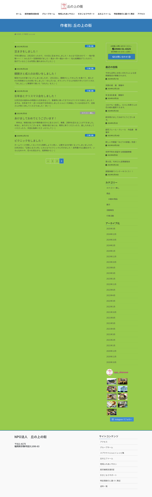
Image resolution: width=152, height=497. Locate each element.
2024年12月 (111, 234)
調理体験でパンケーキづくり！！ (119, 171)
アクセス (103, 426)
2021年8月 (110, 317)
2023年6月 (110, 267)
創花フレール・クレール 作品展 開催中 (121, 131)
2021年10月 (111, 312)
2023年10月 (111, 262)
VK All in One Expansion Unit (84, 490)
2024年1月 (110, 251)
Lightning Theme (65, 490)
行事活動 (90, 46)
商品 (108, 193)
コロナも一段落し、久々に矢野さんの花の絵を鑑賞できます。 (121, 106)
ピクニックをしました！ (29, 140)
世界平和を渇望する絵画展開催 (118, 151)
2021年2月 (110, 340)
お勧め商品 (113, 199)
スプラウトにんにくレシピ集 (112, 437)
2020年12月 (111, 351)
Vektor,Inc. (101, 490)
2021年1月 (110, 345)
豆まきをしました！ (26, 51)
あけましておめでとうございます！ (35, 118)
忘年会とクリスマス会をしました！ (35, 96)
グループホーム (106, 432)
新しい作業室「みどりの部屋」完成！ (121, 142)
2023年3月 (110, 273)
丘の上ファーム (106, 443)
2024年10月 (111, 239)
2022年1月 (110, 306)
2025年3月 (110, 228)
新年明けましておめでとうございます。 (120, 118)
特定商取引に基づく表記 (110, 465)
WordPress (51, 490)
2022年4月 (110, 295)
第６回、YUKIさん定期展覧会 (118, 161)
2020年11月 (111, 356)
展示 (108, 204)
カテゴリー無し (88, 113)
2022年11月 (111, 284)
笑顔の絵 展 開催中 (115, 85)
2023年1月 (110, 278)
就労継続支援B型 (107, 454)
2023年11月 (111, 256)
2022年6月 (110, 289)
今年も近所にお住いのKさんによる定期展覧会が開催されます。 (121, 74)
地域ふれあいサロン (108, 448)
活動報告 (110, 210)
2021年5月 (110, 323)
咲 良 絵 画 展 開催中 (115, 95)
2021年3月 (110, 334)
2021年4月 (110, 328)
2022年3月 (110, 301)
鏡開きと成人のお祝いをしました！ (35, 73)
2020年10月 (111, 362)
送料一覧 (104, 471)
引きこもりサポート (108, 459)
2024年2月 (110, 245)
